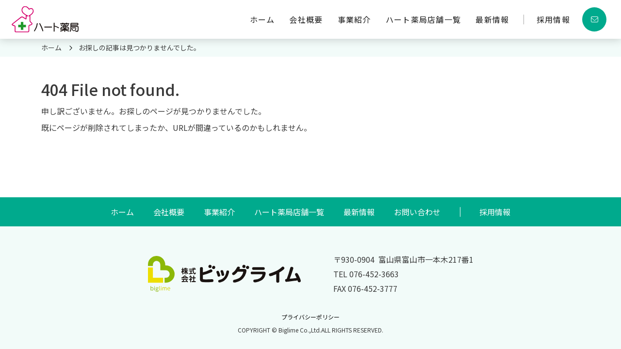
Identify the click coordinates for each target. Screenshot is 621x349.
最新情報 (492, 19)
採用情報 (553, 19)
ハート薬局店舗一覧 (423, 19)
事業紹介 (354, 19)
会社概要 (306, 19)
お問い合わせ (417, 212)
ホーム (262, 19)
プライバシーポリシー (310, 317)
